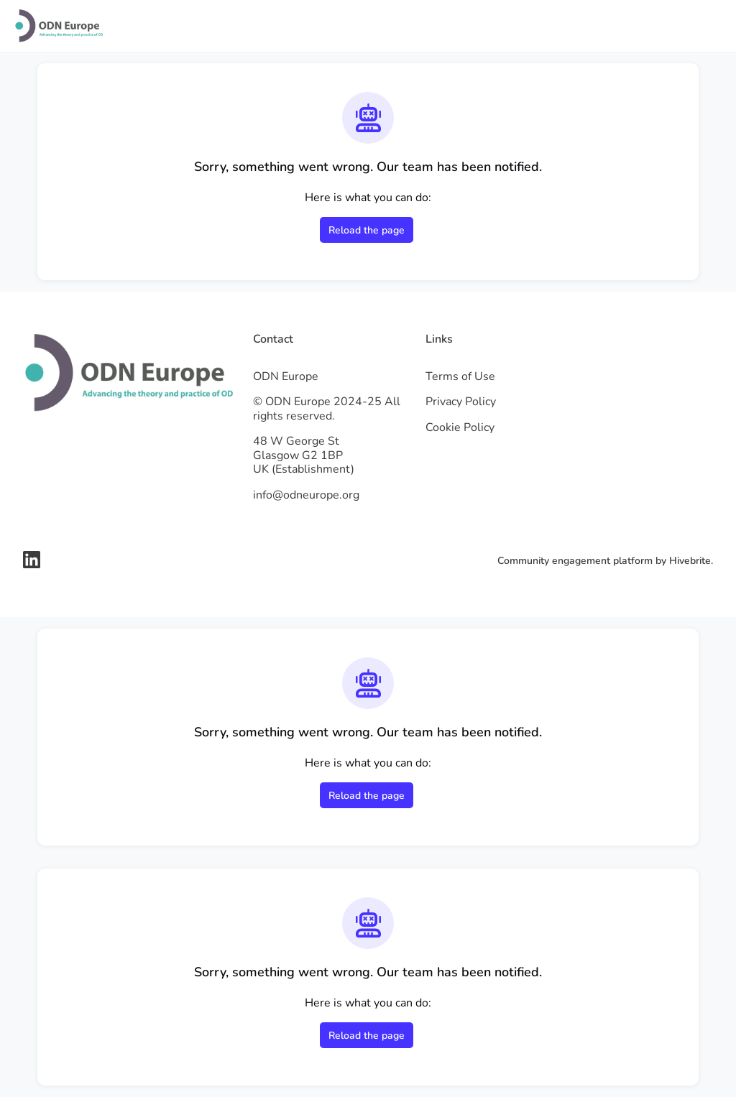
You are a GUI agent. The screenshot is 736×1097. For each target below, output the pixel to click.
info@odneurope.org (306, 495)
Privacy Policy (461, 401)
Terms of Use (460, 376)
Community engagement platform (575, 561)
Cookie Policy (460, 427)
